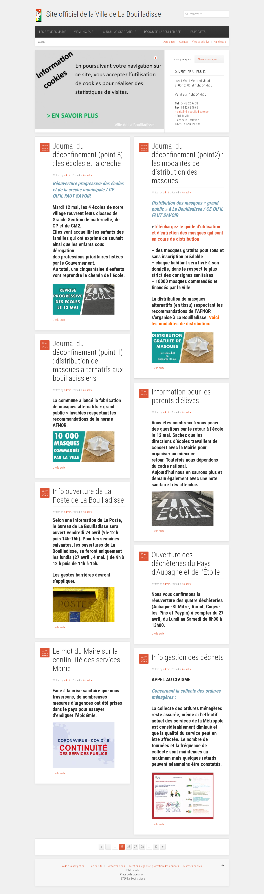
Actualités (169, 41)
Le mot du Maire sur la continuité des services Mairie (86, 660)
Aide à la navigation (73, 866)
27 (135, 846)
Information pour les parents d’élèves (181, 396)
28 (142, 846)
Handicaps (220, 41)
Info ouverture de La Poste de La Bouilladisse (88, 495)
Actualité (87, 175)
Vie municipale (83, 32)
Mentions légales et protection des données (154, 866)
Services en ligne (207, 59)
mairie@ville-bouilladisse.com (192, 111)
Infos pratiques (182, 59)
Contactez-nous (116, 866)
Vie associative (200, 41)
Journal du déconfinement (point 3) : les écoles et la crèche (88, 155)
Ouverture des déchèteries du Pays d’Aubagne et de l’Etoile (186, 564)
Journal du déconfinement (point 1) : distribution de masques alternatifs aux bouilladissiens (88, 361)
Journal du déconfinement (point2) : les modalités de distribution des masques (187, 163)
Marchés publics (192, 866)
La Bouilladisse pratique (119, 32)
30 (155, 846)
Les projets (197, 32)
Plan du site (95, 866)
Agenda (183, 41)
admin (67, 175)
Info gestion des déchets (188, 657)
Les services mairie (52, 32)
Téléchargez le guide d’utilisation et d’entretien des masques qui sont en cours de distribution (187, 233)
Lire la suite (59, 319)
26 (128, 846)
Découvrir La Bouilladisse (162, 32)
